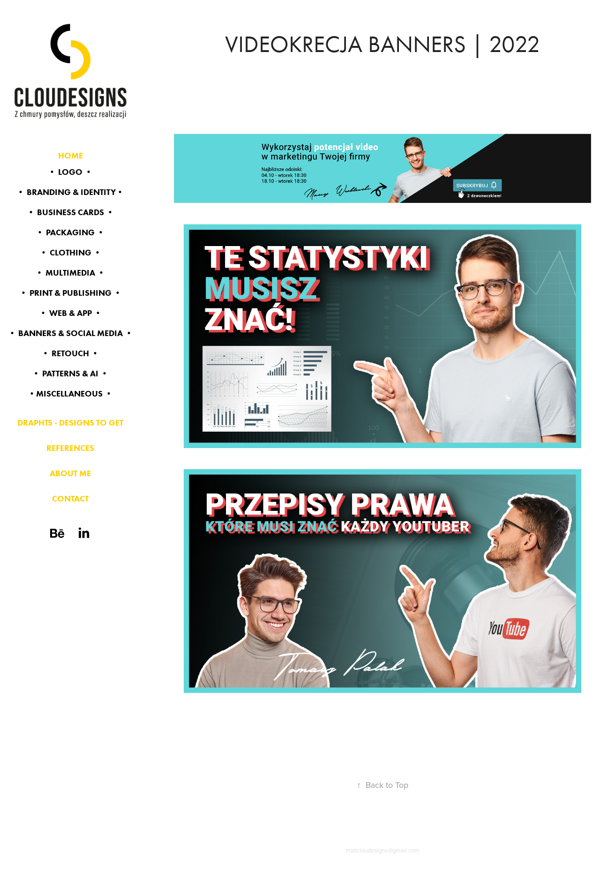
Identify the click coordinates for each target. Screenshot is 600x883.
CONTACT (70, 499)
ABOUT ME (70, 473)
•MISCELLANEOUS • (70, 394)
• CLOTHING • (70, 252)
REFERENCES (70, 448)
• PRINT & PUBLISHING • (70, 293)
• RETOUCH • (70, 353)
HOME (70, 155)
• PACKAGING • (70, 232)
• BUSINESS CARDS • (70, 212)
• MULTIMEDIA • (70, 273)
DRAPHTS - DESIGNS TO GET (70, 423)
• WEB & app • (70, 313)
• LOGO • (70, 172)
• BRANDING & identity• (70, 192)
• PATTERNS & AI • (70, 373)
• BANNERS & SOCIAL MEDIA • (70, 333)
